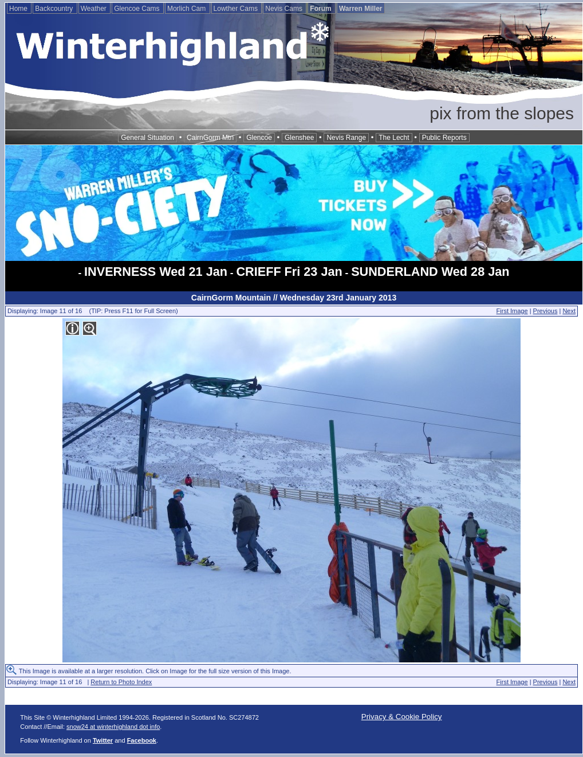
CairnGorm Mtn (210, 138)
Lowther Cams (237, 9)
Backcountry (54, 9)
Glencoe (259, 138)
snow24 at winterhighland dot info (113, 726)
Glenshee (299, 138)
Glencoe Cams (137, 9)
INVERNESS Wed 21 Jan (155, 271)
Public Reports (444, 138)
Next (569, 310)
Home (19, 9)
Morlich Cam (187, 9)
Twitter (103, 740)
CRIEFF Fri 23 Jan (289, 271)
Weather (94, 9)
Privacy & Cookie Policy (401, 716)
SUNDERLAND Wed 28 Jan (430, 271)
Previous (545, 310)
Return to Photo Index (121, 681)
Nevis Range (346, 138)
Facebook (141, 740)
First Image (512, 310)
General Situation (147, 138)
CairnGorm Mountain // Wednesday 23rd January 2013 (293, 297)
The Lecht (394, 138)
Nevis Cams (284, 9)
